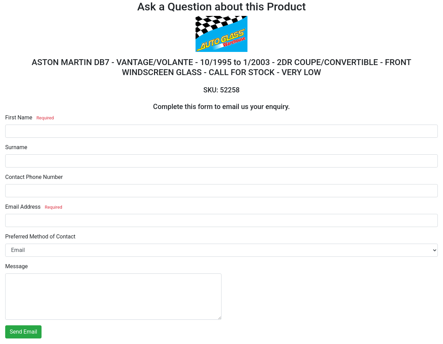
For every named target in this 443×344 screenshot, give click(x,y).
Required (45, 117)
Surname (16, 147)
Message (16, 266)
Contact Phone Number (34, 177)
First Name (18, 117)
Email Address (22, 206)
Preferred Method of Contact (40, 236)
